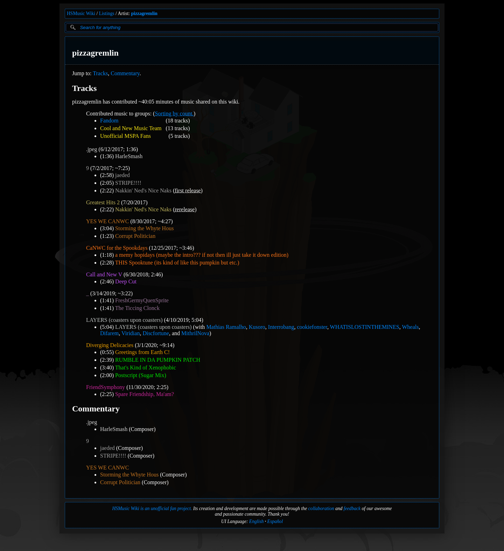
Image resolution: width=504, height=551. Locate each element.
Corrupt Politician (135, 236)
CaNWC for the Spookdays (117, 248)
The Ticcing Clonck (137, 308)
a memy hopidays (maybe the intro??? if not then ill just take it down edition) (201, 255)
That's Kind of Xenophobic (145, 367)
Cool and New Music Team (130, 128)
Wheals (410, 327)
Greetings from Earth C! (142, 352)
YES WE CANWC (107, 221)
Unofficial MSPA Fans (125, 136)
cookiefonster (312, 327)
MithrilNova (195, 333)
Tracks (100, 73)
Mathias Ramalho (226, 327)
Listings (106, 13)
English (256, 521)
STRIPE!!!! (128, 183)
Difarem (109, 333)
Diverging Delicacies (109, 345)
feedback (352, 508)
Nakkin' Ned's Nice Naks (143, 190)
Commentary (125, 73)
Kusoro (257, 327)
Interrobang (281, 327)
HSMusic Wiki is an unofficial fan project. (152, 508)
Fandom (109, 120)
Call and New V (104, 274)
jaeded (122, 175)
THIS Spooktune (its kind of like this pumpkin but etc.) (177, 263)
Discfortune (155, 333)
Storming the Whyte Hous (144, 228)
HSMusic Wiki (81, 13)
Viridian (130, 333)
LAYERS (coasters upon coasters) (124, 320)
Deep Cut (125, 281)
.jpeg (91, 149)
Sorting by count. (174, 113)
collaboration (321, 508)
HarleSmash (128, 156)
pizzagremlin (144, 13)
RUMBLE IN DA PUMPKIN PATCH (157, 360)
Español (275, 521)
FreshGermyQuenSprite (142, 300)
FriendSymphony (105, 387)
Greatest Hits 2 (103, 202)
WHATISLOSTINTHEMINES (364, 327)
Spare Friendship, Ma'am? (144, 394)
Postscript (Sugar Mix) (140, 375)
